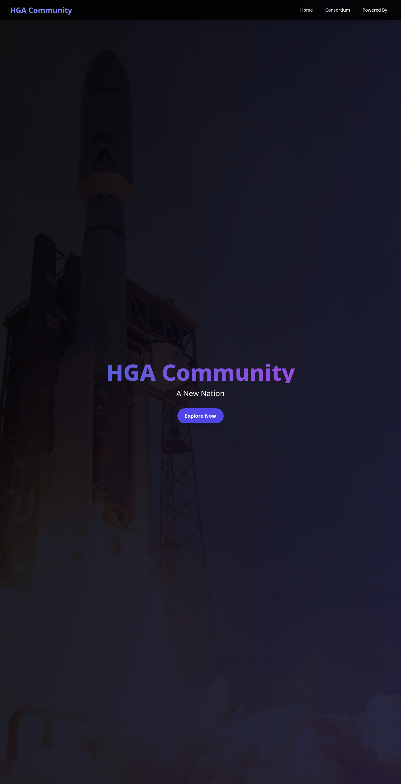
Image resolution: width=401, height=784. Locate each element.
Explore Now (200, 415)
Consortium (337, 10)
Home (306, 10)
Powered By (374, 10)
